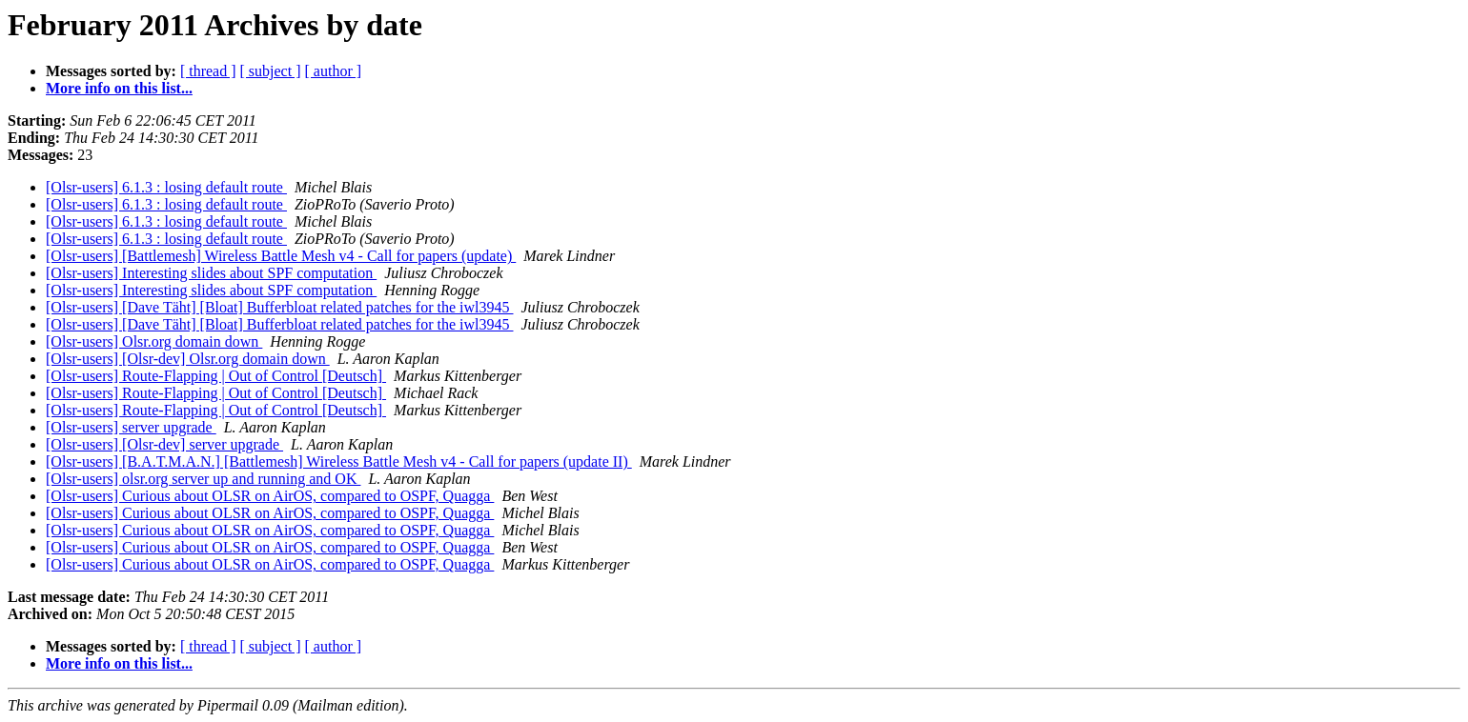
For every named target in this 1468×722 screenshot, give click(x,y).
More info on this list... (119, 88)
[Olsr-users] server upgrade (131, 427)
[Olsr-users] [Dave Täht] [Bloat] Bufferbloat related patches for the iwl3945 (279, 307)
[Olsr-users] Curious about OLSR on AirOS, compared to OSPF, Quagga (270, 496)
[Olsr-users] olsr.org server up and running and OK (203, 479)
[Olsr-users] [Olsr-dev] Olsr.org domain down (188, 359)
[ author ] (333, 71)
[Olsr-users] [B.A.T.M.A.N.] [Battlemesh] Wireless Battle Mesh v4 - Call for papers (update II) (339, 461)
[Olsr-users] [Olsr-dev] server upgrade (164, 444)
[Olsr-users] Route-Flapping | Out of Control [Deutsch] (216, 376)
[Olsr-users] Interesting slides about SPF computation (211, 273)
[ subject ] (270, 71)
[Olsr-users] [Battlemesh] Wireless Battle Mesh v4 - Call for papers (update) (281, 256)
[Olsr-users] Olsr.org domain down (154, 341)
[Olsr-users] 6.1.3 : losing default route (166, 187)
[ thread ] (208, 71)
